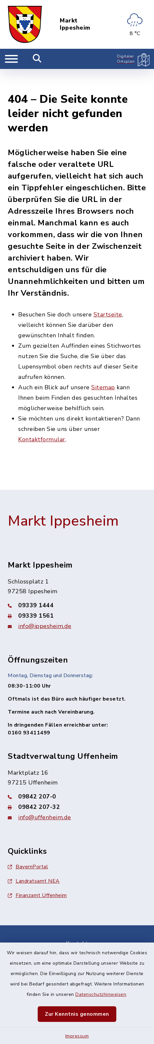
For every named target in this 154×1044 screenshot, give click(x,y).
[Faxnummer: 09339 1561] (77, 592)
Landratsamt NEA (34, 858)
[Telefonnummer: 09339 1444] (77, 582)
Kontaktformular (41, 417)
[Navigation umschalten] (11, 59)
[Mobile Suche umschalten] (37, 59)
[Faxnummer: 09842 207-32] (77, 784)
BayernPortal (28, 843)
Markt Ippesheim (75, 24)
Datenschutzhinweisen (100, 994)
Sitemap (103, 364)
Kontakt (77, 920)
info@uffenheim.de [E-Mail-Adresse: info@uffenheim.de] (44, 794)
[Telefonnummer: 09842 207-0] (77, 773)
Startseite (108, 292)
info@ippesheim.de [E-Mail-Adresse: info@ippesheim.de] (44, 603)
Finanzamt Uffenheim (37, 872)
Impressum (77, 1036)
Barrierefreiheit (77, 937)
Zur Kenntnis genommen (77, 1014)
